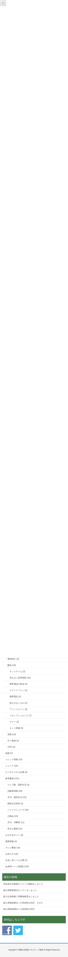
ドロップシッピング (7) (21, 715)
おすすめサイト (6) (14, 835)
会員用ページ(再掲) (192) (17, 866)
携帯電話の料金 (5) (18, 684)
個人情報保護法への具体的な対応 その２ (23, 903)
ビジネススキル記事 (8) (16, 772)
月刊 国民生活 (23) (16, 797)
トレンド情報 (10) (13, 759)
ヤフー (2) (14, 722)
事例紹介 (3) (13, 659)
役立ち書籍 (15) (14, 828)
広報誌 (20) (12, 816)
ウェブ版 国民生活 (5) (18, 785)
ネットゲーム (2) (17, 671)
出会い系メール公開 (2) (16, 860)
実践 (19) (11, 734)
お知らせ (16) (11, 854)
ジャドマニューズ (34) (18, 810)
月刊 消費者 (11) (15, 822)
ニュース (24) (11, 766)
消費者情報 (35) (14, 791)
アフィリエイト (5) (18, 709)
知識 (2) (9, 753)
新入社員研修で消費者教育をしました (21, 896)
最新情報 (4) (11, 841)
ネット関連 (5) (16, 728)
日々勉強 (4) (13, 740)
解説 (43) (11, 665)
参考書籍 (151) (12, 778)
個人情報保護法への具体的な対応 (19, 909)
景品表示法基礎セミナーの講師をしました (23, 884)
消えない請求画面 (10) (20, 678)
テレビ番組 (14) (12, 847)
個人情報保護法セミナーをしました (20, 890)
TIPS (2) (11, 747)
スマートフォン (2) (18, 690)
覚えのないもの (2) (18, 703)
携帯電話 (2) (15, 696)
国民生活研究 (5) (15, 803)
